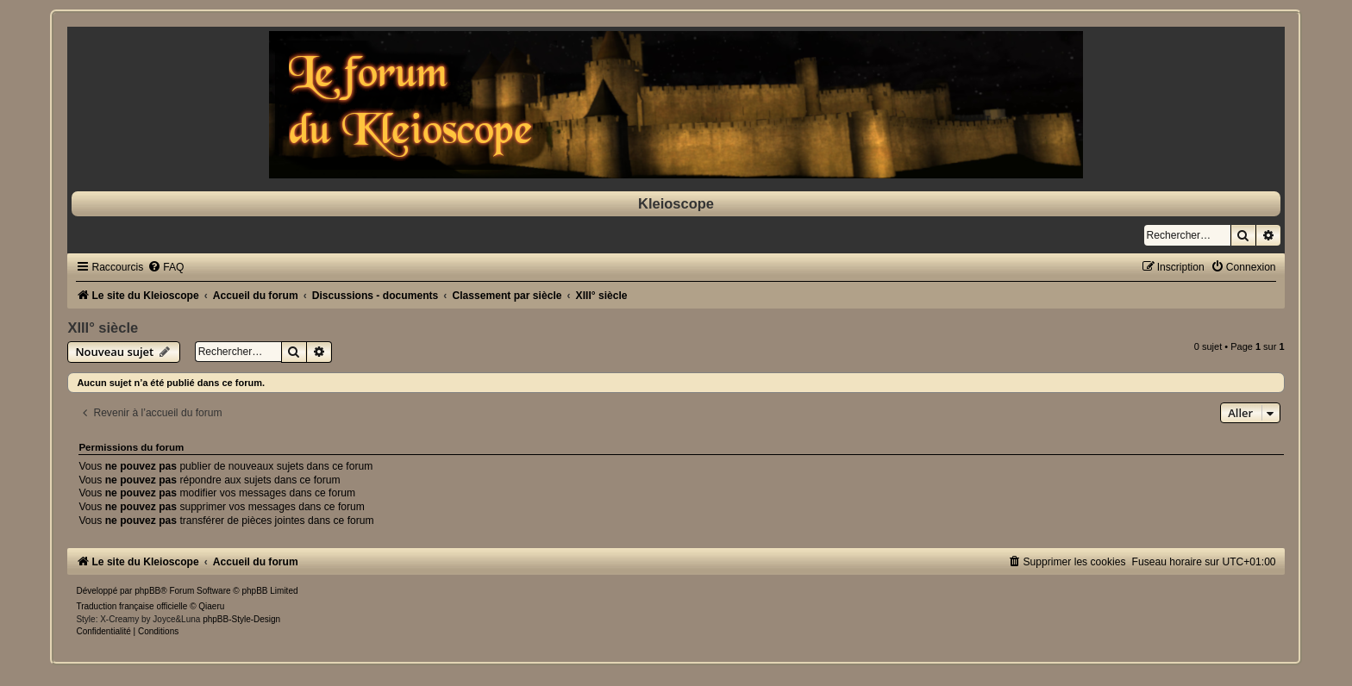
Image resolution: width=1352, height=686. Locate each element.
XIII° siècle (102, 327)
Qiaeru (211, 606)
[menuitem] (165, 267)
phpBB (147, 591)
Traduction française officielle (131, 606)
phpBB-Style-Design (241, 619)
